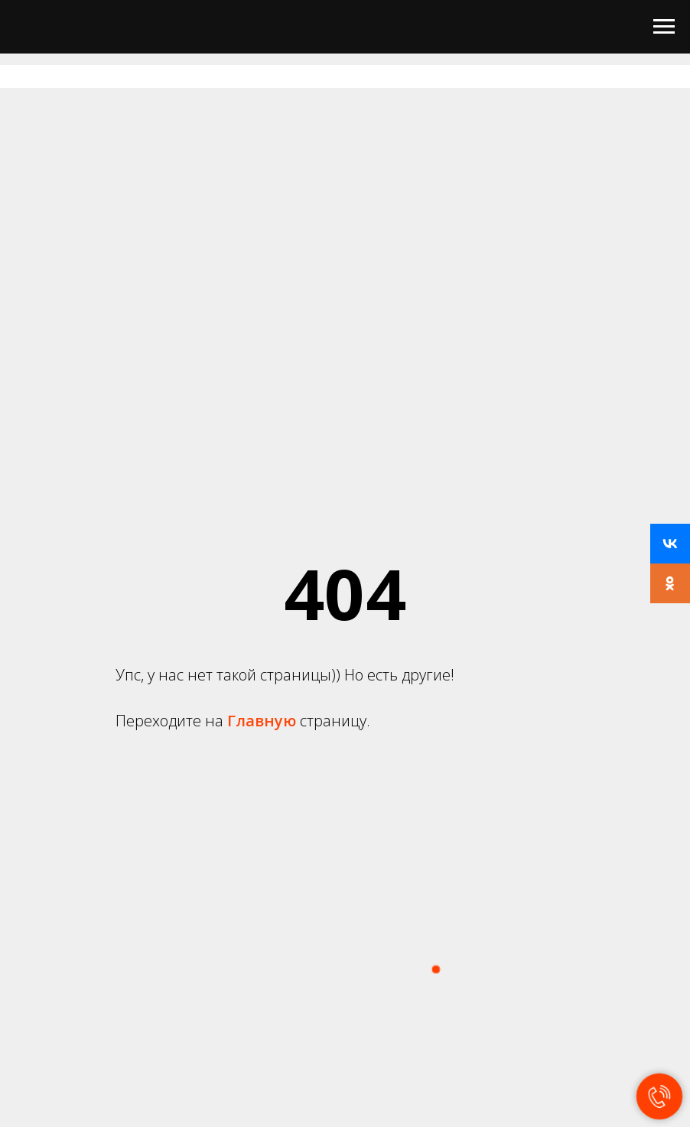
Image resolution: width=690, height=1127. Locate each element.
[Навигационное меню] (664, 26)
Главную (263, 720)
